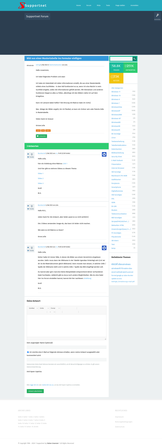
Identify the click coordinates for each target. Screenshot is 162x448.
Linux (113, 138)
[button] (33, 308)
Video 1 (40, 173)
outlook (119, 272)
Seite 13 (39, 423)
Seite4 (42, 417)
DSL (112, 199)
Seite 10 (21, 423)
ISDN (113, 202)
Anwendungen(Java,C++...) (121, 229)
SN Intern (115, 241)
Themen (93, 18)
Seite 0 (20, 417)
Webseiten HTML (117, 225)
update (114, 279)
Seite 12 (33, 423)
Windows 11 (115, 92)
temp (113, 248)
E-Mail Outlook (117, 160)
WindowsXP (115, 111)
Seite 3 (36, 417)
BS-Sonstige (115, 134)
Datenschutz (120, 427)
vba (43, 130)
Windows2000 (116, 115)
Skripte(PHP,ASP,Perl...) (120, 221)
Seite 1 (26, 417)
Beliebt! (74, 18)
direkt (36, 427)
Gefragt (38, 65)
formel (114, 275)
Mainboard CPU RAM (119, 176)
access (119, 279)
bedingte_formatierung (119, 281)
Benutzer (109, 18)
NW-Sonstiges (116, 218)
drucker (130, 275)
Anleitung (87, 278)
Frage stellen (118, 18)
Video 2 (40, 178)
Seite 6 (26, 420)
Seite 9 (42, 420)
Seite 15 (23, 427)
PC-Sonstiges (116, 233)
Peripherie (115, 183)
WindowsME (116, 122)
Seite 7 (31, 420)
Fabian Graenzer (53, 443)
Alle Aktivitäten (56, 18)
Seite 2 (31, 417)
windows (126, 264)
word (125, 272)
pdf (133, 281)
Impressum (119, 417)
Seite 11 (27, 423)
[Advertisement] (81, 37)
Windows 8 (115, 99)
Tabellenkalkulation (55, 65)
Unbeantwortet (84, 18)
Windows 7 (115, 103)
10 (122, 268)
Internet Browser (117, 168)
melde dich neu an (48, 385)
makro (48, 130)
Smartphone (116, 187)
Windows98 (115, 126)
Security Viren (116, 157)
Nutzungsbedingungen (123, 422)
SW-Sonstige (116, 172)
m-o (56, 153)
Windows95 (115, 130)
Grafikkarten (116, 180)
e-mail (130, 281)
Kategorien (101, 18)
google (119, 275)
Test (113, 244)
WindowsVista (116, 107)
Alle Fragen (66, 18)
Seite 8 (36, 420)
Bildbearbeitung (117, 153)
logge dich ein (34, 385)
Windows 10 (115, 96)
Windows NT (116, 118)
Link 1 (65, 164)
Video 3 (40, 183)
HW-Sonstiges (116, 195)
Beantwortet (42, 153)
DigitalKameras (117, 191)
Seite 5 (20, 420)
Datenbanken (116, 149)
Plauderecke (116, 237)
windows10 (116, 268)
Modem (114, 210)
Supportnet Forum (37, 16)
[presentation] (44, 378)
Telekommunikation (119, 214)
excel (38, 130)
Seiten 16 (29, 427)
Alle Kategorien (117, 88)
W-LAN (113, 206)
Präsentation (116, 164)
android (130, 272)
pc (123, 275)
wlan (125, 275)
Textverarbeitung (117, 141)
